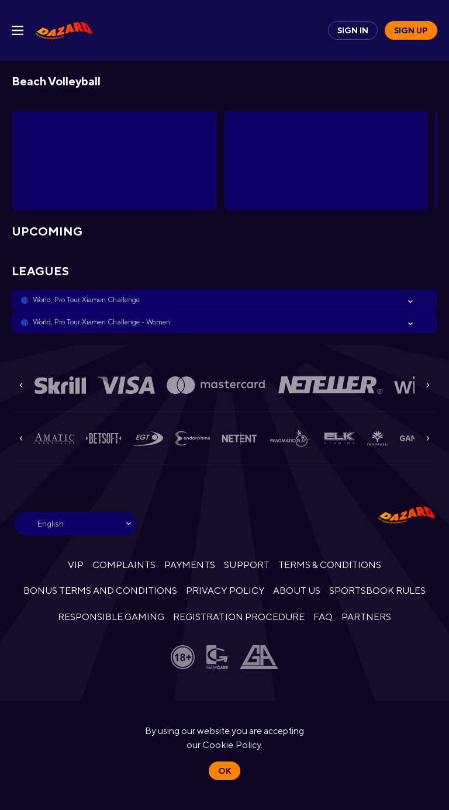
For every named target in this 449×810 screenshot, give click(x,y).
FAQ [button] (323, 616)
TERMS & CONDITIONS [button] (329, 564)
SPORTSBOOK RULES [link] (377, 590)
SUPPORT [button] (246, 564)
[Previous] (21, 385)
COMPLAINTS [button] (124, 564)
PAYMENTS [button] (189, 564)
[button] (224, 300)
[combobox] (75, 523)
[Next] (428, 385)
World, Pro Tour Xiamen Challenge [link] (86, 300)
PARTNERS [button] (366, 616)
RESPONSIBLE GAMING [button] (111, 616)
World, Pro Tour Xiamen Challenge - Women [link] (101, 322)
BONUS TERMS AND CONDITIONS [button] (100, 590)
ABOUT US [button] (296, 590)
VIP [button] (76, 564)
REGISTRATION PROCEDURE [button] (239, 616)
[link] (63, 30)
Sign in (352, 30)
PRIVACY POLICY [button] (225, 590)
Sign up (411, 30)
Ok (224, 771)
